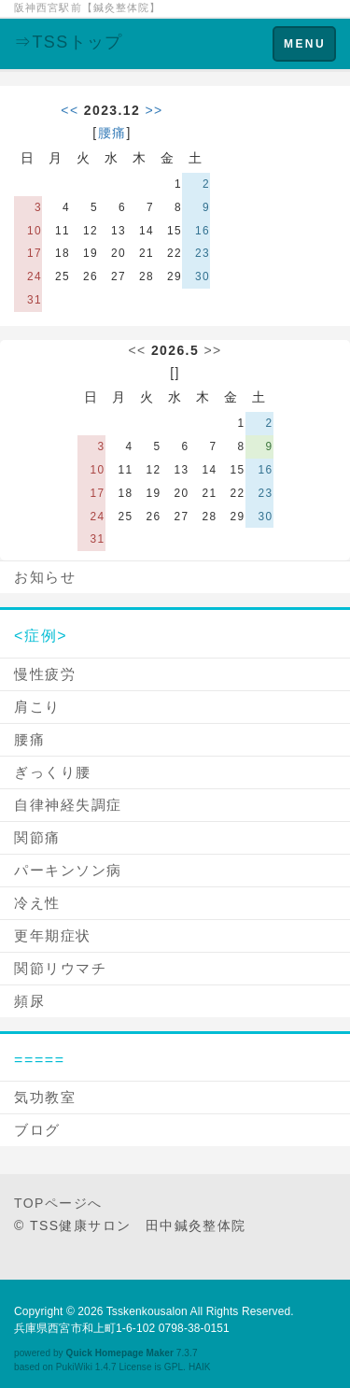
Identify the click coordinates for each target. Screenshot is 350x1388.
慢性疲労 (45, 674)
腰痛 (112, 132)
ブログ (37, 1130)
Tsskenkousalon (147, 1311)
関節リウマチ (60, 968)
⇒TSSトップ (68, 42)
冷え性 (37, 903)
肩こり (37, 707)
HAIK (200, 1367)
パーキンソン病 (68, 870)
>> (154, 110)
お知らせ (45, 577)
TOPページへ (58, 1203)
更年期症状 (52, 935)
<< (69, 110)
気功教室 (45, 1097)
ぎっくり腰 (52, 772)
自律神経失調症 (68, 805)
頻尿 (29, 1001)
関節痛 (37, 837)
